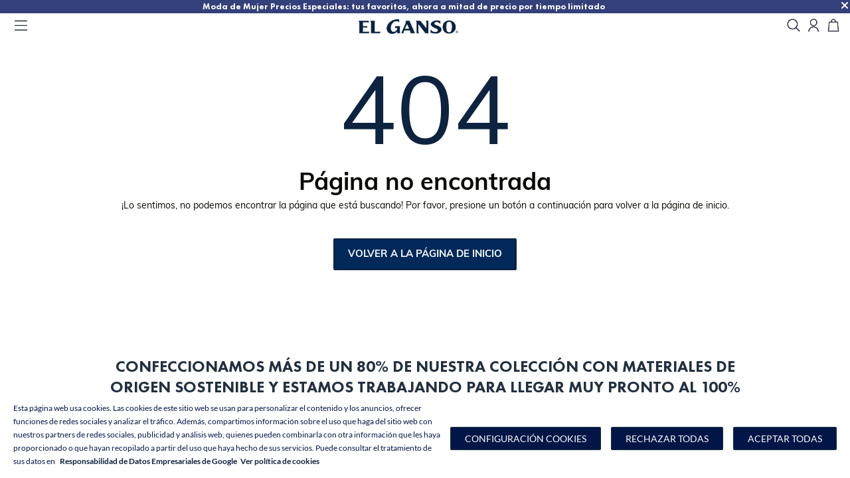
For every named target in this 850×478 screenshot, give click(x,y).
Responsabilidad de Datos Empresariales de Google (148, 461)
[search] (793, 26)
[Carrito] (833, 26)
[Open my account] (813, 26)
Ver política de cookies (279, 461)
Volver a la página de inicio (425, 255)
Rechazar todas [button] (667, 438)
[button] (525, 438)
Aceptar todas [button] (785, 438)
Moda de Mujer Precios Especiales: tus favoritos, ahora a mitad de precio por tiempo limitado (438, 5)
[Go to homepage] (425, 26)
